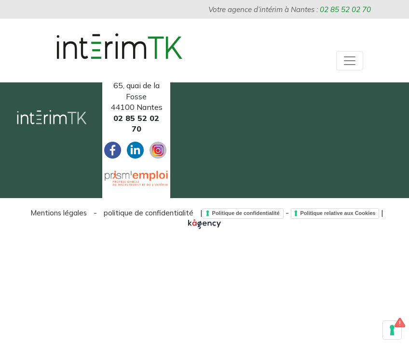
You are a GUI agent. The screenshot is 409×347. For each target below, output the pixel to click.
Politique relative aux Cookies (338, 213)
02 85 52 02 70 (345, 9)
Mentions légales (58, 212)
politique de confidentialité (148, 212)
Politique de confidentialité (246, 213)
